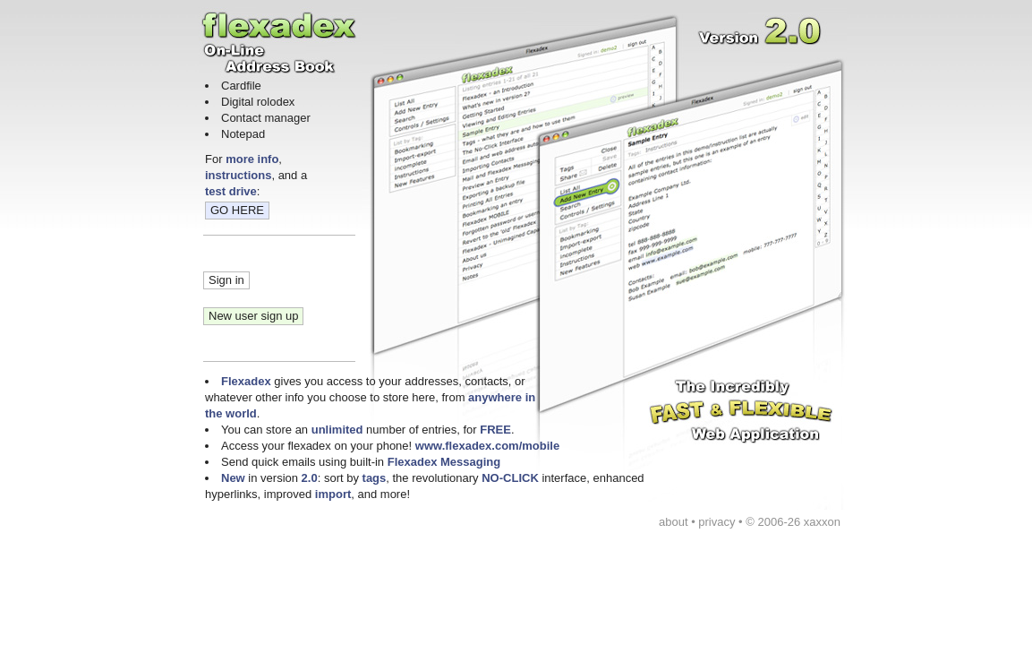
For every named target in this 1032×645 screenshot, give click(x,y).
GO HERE (237, 210)
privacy (716, 522)
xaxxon (822, 522)
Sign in (226, 280)
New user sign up (253, 315)
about (673, 522)
